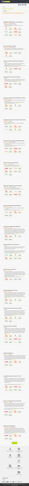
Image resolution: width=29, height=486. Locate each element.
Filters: (5, 11)
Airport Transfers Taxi (10, 450)
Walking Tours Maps (10, 466)
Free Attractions (18, 473)
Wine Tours (19, 461)
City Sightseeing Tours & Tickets (19, 467)
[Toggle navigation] (26, 1)
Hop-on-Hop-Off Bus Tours (18, 450)
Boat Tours (10, 456)
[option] (8, 28)
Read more (9, 26)
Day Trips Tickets (19, 456)
